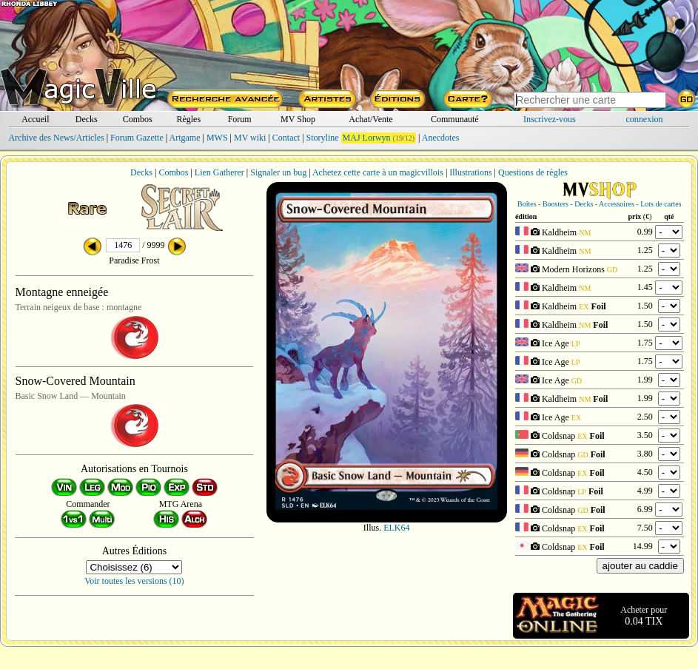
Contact (286, 137)
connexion (644, 119)
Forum (240, 119)
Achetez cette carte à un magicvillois (377, 172)
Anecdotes (441, 137)
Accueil (35, 119)
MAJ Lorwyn (367, 137)
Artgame (185, 137)
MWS (217, 137)
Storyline (322, 137)
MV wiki (250, 137)
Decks (86, 119)
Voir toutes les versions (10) (134, 581)
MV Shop (298, 119)
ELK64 (396, 527)
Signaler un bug (278, 172)
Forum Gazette (137, 137)
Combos (137, 119)
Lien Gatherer (219, 172)
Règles (188, 119)
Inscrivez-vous (549, 119)
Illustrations (470, 172)
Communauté (455, 119)
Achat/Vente (370, 119)
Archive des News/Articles (56, 137)
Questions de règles (533, 172)
